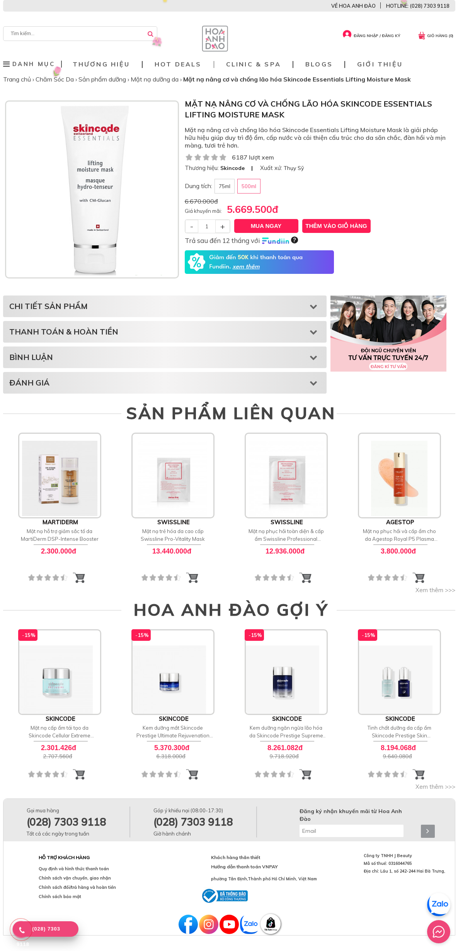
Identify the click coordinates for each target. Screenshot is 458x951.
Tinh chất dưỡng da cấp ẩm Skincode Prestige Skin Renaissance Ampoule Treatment (399, 732)
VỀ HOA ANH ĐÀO (353, 6)
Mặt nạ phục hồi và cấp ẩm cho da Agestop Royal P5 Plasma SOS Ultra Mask (399, 535)
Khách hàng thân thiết (235, 857)
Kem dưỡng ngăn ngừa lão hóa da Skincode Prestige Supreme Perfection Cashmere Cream (286, 732)
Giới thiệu (380, 64)
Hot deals (178, 64)
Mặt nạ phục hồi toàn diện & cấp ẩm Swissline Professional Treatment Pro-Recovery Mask (286, 535)
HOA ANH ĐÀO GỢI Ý (231, 609)
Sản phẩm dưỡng (103, 79)
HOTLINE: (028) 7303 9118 (417, 6)
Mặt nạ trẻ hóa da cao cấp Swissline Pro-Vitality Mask (173, 535)
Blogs (319, 64)
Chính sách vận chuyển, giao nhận (75, 878)
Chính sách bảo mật (60, 896)
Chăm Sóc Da (55, 79)
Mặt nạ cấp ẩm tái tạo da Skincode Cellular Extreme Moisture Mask (59, 732)
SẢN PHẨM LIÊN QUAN (230, 412)
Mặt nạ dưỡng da (155, 79)
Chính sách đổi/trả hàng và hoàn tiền (77, 887)
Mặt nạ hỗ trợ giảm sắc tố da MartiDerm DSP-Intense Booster (60, 535)
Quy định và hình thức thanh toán (74, 868)
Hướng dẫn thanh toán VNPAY (244, 866)
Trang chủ (17, 79)
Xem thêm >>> (435, 590)
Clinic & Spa (253, 64)
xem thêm (245, 267)
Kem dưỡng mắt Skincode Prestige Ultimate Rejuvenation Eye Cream (172, 732)
